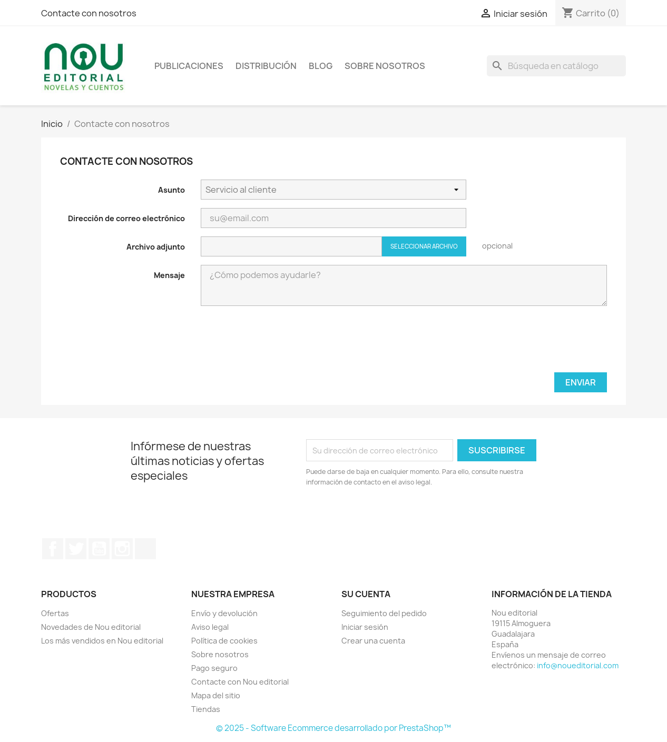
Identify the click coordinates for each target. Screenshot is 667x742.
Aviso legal (210, 627)
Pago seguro (214, 668)
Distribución (266, 66)
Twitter (75, 548)
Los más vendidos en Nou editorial (102, 641)
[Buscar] (556, 65)
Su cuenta (365, 594)
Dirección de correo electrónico (126, 218)
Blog (320, 66)
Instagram (122, 548)
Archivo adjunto (155, 247)
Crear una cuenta (373, 641)
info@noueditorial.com (578, 665)
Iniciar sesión (364, 627)
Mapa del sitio (215, 695)
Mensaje (169, 275)
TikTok (145, 548)
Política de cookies (224, 641)
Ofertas (55, 613)
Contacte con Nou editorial (240, 682)
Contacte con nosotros (88, 13)
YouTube (99, 548)
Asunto (171, 190)
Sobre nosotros (385, 66)
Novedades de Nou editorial (91, 627)
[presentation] (527, 343)
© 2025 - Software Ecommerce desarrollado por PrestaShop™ (333, 728)
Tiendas (205, 709)
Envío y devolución (224, 613)
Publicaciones (188, 66)
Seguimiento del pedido (384, 613)
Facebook (52, 548)
